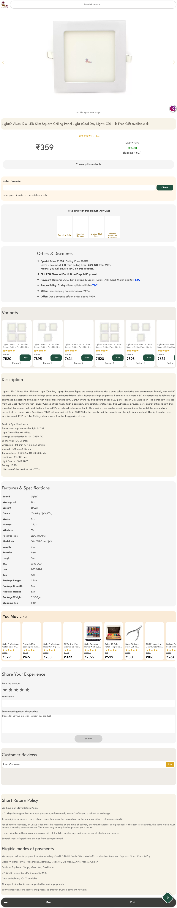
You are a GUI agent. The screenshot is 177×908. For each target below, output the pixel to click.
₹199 (148, 653)
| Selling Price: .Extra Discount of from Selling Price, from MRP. (76, 265)
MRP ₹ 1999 (132, 143)
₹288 (47, 657)
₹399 (68, 657)
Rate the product (11, 683)
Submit (88, 739)
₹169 (26, 657)
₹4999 (6, 355)
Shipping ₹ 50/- (132, 153)
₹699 (66, 653)
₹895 (38, 359)
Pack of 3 (47, 363)
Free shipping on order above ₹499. (65, 291)
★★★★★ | (89, 136)
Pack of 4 (16, 363)
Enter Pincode (12, 181)
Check (165, 188)
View (25, 358)
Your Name (8, 697)
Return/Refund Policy (69, 285)
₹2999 (68, 355)
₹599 (109, 657)
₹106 (149, 657)
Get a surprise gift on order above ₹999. (68, 296)
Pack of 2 (78, 363)
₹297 (45, 653)
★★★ (67, 650)
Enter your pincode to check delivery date (25, 195)
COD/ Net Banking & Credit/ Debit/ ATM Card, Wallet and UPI (90, 280)
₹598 (4, 653)
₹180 (129, 657)
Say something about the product (20, 711)
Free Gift (69, 886)
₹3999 (37, 355)
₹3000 (87, 653)
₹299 (25, 653)
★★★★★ (9, 351)
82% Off (132, 148)
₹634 (68, 359)
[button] (174, 62)
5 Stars (96, 136)
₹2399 (89, 657)
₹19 (106, 653)
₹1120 (7, 359)
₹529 (6, 657)
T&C (137, 280)
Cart (132, 902)
